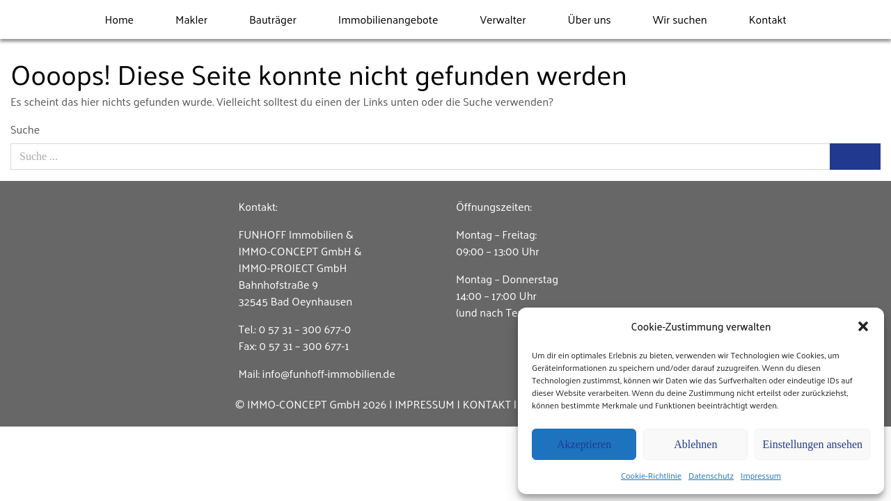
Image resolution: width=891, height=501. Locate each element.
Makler (191, 19)
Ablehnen (695, 444)
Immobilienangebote (388, 19)
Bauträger (273, 19)
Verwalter (503, 19)
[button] (863, 326)
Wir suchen (680, 19)
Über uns (589, 19)
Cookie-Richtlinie (651, 475)
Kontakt (768, 19)
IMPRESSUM (425, 404)
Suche (25, 129)
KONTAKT (487, 404)
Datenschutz (711, 475)
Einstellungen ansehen (812, 444)
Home (119, 19)
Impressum (761, 475)
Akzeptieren (584, 444)
